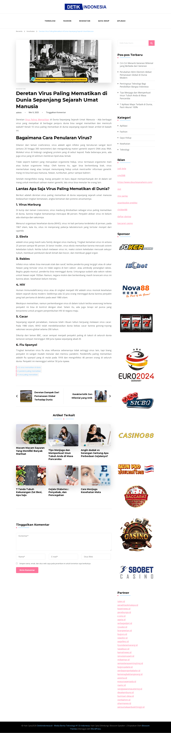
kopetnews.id (124, 609)
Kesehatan (84, 21)
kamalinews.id (124, 652)
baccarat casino (125, 223)
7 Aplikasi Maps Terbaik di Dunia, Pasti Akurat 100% (137, 106)
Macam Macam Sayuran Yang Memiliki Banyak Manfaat (30, 450)
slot (119, 189)
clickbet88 (122, 210)
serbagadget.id (125, 623)
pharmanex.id (124, 703)
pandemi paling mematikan (30, 371)
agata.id (121, 619)
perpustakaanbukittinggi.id (131, 707)
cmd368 (121, 175)
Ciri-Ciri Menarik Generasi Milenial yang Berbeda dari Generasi (137, 64)
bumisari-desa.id (125, 696)
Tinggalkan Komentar (56, 112)
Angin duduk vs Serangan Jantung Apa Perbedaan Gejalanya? (95, 453)
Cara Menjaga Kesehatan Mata (91, 491)
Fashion (67, 21)
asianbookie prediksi (128, 203)
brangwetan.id (124, 630)
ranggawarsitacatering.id (130, 688)
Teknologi (50, 21)
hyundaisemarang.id (127, 645)
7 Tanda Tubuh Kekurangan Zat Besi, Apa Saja (29, 492)
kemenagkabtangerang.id (130, 674)
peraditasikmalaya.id (128, 605)
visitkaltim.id (124, 699)
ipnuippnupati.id (126, 656)
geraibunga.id (124, 612)
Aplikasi (121, 21)
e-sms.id (121, 616)
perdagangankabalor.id (129, 670)
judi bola (121, 169)
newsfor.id (122, 638)
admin (19, 112)
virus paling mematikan (28, 374)
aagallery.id (123, 641)
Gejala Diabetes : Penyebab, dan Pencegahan (59, 492)
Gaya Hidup (103, 21)
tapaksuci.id (123, 649)
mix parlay (122, 196)
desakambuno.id (125, 692)
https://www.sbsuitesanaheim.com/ (135, 182)
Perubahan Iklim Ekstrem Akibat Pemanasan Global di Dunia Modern (136, 74)
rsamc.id (121, 685)
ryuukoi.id (122, 627)
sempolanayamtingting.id (130, 663)
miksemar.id (123, 659)
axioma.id (122, 678)
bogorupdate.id (125, 667)
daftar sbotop (124, 216)
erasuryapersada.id (127, 681)
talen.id (121, 601)
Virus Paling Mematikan (37, 119)
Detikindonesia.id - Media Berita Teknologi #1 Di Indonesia (63, 725)
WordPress (96, 729)
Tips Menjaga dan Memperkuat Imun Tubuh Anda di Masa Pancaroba (61, 455)
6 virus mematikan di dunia (30, 367)
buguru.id (122, 634)
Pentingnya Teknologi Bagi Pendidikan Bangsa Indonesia (135, 85)
